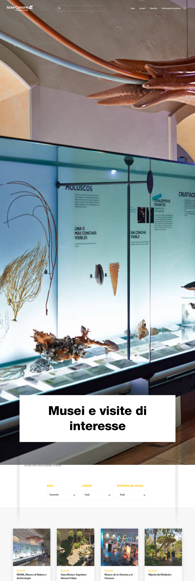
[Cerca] (81, 8)
